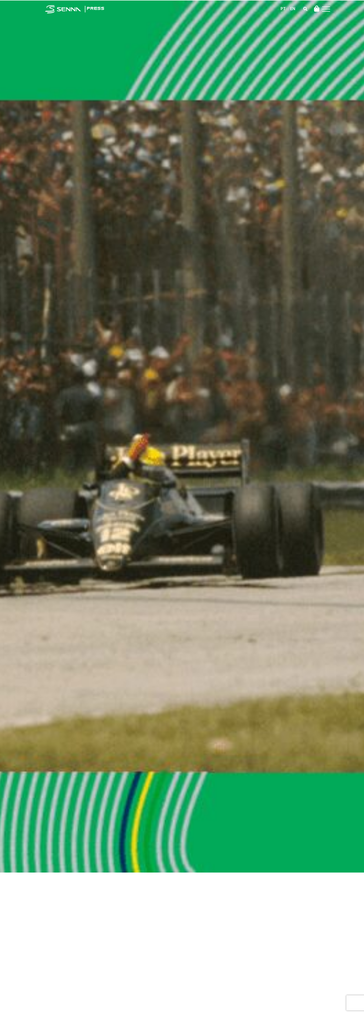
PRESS (95, 9)
